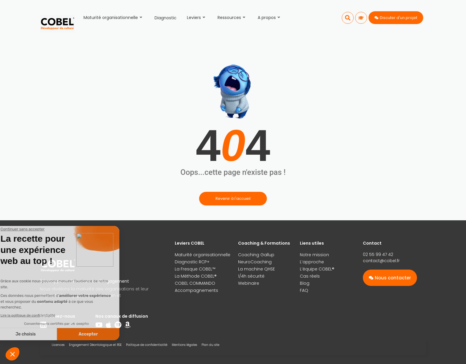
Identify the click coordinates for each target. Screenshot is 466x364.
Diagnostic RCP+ (192, 262)
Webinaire (248, 283)
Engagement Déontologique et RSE (95, 345)
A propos (270, 17)
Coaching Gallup (256, 255)
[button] (348, 18)
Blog (304, 283)
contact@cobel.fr (381, 261)
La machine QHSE (256, 269)
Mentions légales (184, 345)
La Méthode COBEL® (196, 276)
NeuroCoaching (255, 262)
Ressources (232, 17)
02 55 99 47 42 (378, 254)
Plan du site (210, 345)
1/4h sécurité (251, 276)
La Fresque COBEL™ (195, 269)
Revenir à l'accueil (233, 198)
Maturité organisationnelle (114, 17)
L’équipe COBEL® (317, 269)
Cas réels (310, 276)
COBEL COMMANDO (195, 283)
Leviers (197, 17)
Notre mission (314, 255)
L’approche (312, 262)
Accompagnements (196, 290)
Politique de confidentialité (146, 345)
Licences (58, 345)
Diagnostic (166, 18)
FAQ (304, 290)
